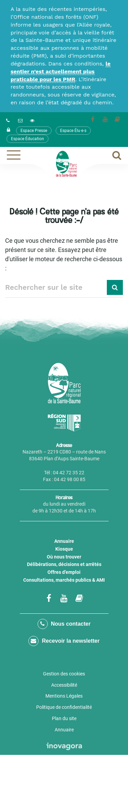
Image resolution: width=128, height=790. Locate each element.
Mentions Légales (64, 696)
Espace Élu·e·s (73, 130)
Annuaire (64, 541)
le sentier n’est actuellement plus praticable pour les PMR (61, 71)
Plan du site (64, 718)
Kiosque (64, 549)
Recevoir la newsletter (63, 641)
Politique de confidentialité (64, 707)
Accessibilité (64, 685)
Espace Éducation (27, 138)
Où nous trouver (64, 557)
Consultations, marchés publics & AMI (64, 580)
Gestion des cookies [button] (64, 673)
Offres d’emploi (64, 572)
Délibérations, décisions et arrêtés (64, 564)
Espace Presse (33, 130)
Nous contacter (64, 624)
